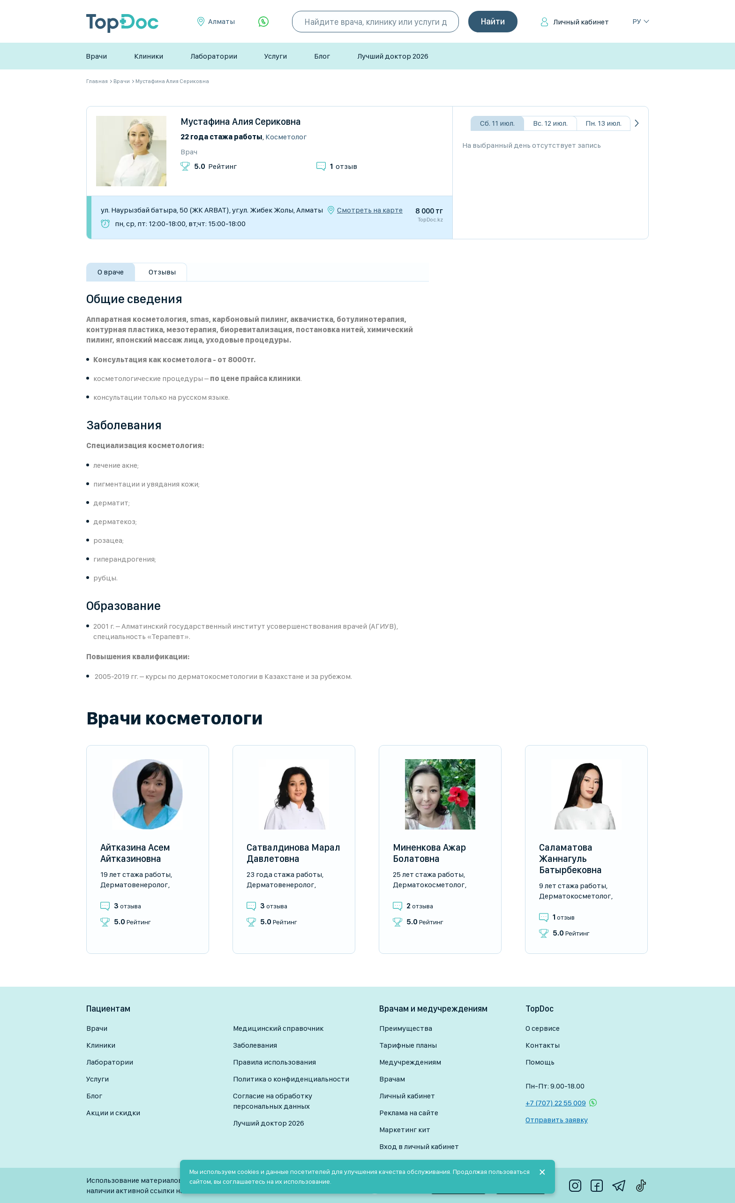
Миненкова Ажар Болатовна (429, 853)
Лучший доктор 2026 (392, 56)
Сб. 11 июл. (497, 123)
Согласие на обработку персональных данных (272, 1101)
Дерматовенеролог (134, 884)
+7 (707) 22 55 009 (555, 1102)
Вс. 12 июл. (550, 123)
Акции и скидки (113, 1112)
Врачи (96, 56)
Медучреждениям (410, 1062)
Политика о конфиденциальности (291, 1078)
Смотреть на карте (370, 210)
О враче (111, 271)
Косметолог (286, 136)
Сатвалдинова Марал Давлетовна (293, 853)
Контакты (542, 1045)
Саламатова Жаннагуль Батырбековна (570, 859)
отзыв (343, 166)
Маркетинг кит (404, 1129)
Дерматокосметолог (429, 884)
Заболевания (255, 1045)
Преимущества (405, 1028)
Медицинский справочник (278, 1028)
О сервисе (542, 1028)
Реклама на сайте (408, 1112)
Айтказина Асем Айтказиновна (135, 853)
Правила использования (274, 1062)
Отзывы (162, 271)
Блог (322, 56)
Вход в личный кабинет (419, 1146)
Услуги (275, 56)
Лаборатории (213, 56)
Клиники (148, 56)
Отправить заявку (556, 1119)
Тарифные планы (408, 1045)
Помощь (540, 1062)
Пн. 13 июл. (603, 123)
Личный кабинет (581, 21)
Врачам (392, 1078)
